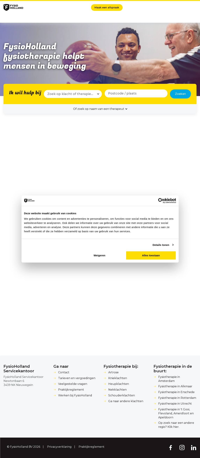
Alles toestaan (151, 255)
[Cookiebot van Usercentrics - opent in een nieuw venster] (161, 200)
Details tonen (161, 244)
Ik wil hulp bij (25, 92)
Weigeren (99, 255)
